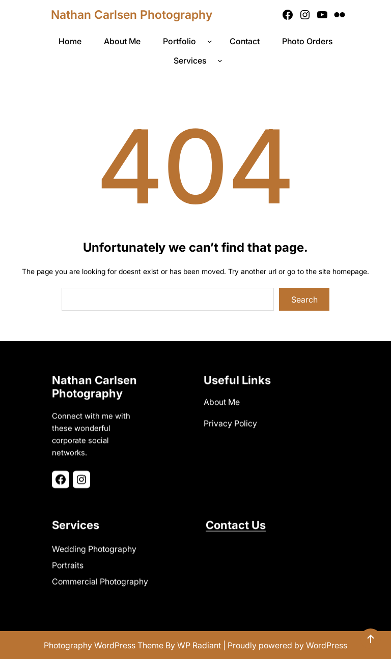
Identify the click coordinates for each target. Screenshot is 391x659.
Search (304, 299)
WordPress (326, 645)
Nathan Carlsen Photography (131, 15)
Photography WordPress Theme (103, 645)
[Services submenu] (222, 60)
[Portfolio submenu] (211, 41)
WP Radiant (199, 645)
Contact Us (236, 522)
